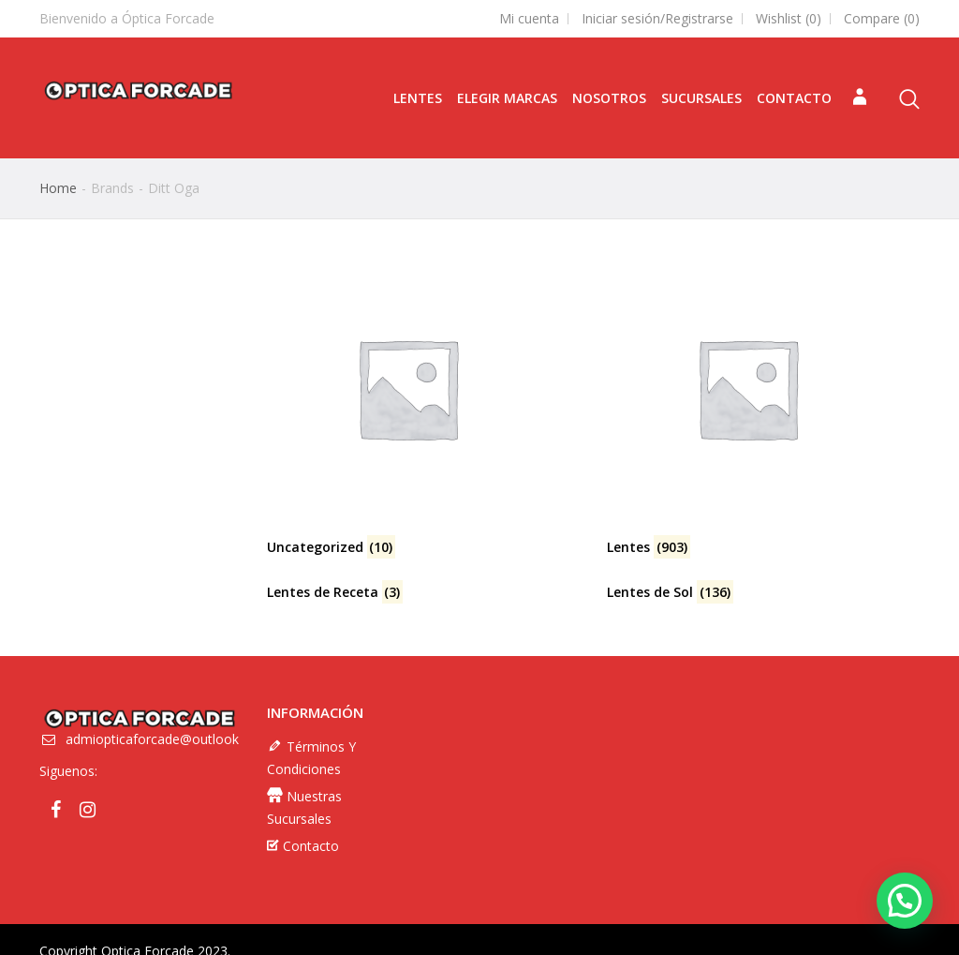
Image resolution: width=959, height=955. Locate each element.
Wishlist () (788, 18)
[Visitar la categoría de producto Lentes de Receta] (423, 592)
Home (58, 188)
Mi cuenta (529, 18)
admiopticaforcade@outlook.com (167, 759)
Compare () (882, 18)
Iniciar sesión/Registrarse (657, 18)
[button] (905, 901)
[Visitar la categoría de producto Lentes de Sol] (763, 592)
